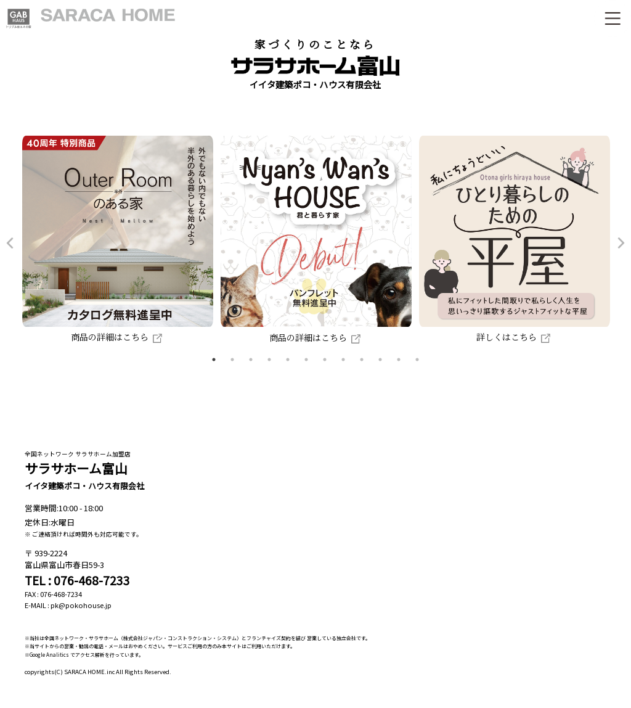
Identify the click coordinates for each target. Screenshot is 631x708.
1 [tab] (214, 359)
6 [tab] (306, 359)
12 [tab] (417, 359)
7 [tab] (325, 359)
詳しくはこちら (514, 337)
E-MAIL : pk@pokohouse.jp (68, 605)
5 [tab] (288, 359)
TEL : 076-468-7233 (77, 580)
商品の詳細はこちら (118, 337)
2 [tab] (232, 359)
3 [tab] (251, 359)
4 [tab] (269, 359)
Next (621, 243)
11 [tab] (399, 359)
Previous (10, 243)
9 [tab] (362, 359)
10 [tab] (380, 359)
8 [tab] (343, 359)
